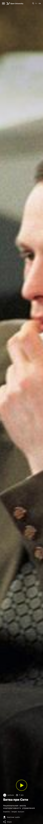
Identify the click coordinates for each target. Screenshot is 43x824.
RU (36, 3)
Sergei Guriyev (17, 811)
